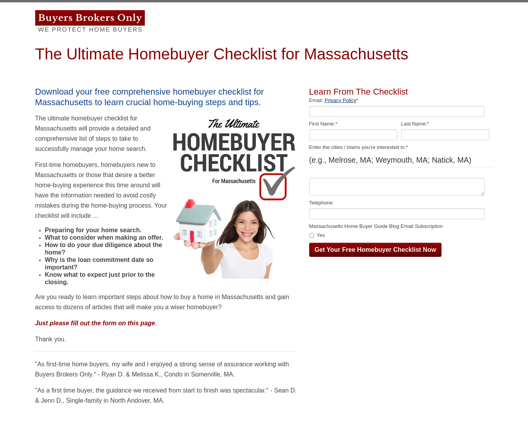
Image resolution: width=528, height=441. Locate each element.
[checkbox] (399, 235)
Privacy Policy (340, 100)
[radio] (399, 235)
